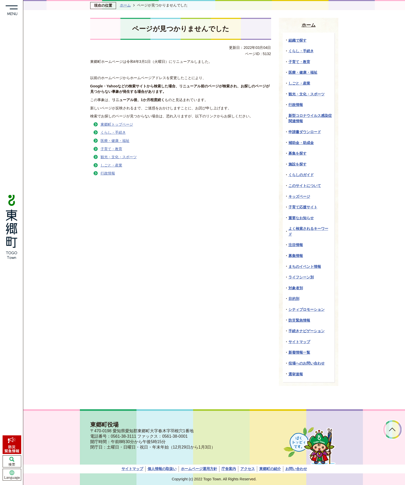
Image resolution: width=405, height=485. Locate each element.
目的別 (293, 299)
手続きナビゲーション (306, 331)
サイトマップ (299, 342)
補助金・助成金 (301, 143)
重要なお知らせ (301, 218)
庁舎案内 (228, 469)
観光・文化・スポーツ (119, 157)
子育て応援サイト (302, 207)
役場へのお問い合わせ (306, 363)
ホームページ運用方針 (199, 469)
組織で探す (297, 40)
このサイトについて (304, 186)
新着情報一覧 (299, 352)
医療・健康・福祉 (115, 141)
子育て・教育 (111, 149)
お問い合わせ (296, 469)
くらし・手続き (113, 132)
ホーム (125, 5)
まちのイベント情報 (304, 266)
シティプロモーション (306, 309)
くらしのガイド (301, 175)
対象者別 (295, 288)
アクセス (247, 469)
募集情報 (295, 256)
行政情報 (108, 173)
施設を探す (297, 164)
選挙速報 (295, 374)
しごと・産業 (111, 165)
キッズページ (299, 196)
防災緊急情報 (299, 320)
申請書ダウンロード (304, 132)
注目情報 (295, 245)
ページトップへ (392, 429)
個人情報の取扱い (162, 469)
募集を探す (297, 153)
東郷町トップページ (117, 124)
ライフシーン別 (301, 277)
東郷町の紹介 (270, 469)
